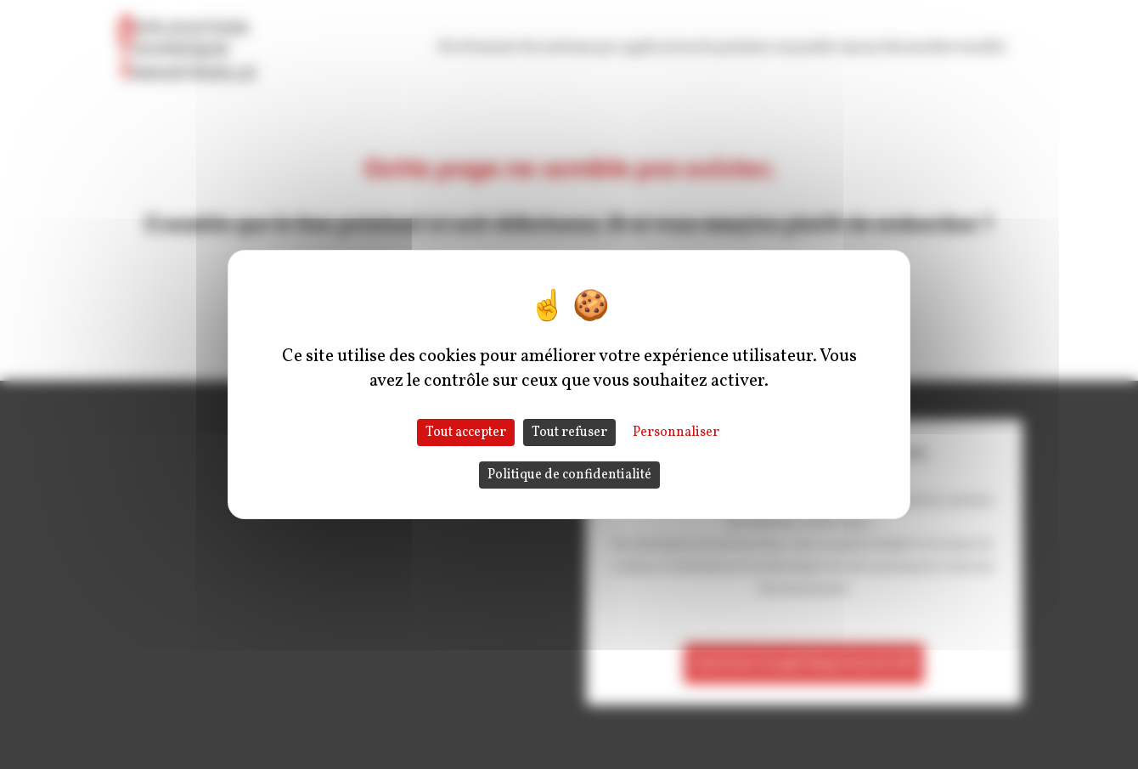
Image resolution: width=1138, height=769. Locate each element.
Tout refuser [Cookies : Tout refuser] (569, 432)
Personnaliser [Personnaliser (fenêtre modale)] (676, 432)
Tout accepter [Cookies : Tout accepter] (465, 432)
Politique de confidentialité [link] (569, 475)
